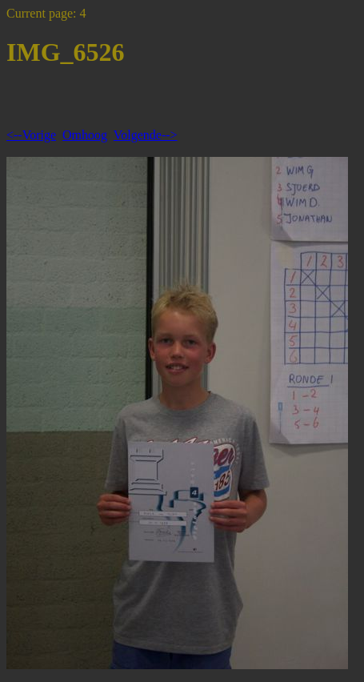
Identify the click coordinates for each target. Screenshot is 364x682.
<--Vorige (31, 135)
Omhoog (84, 135)
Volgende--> (146, 135)
